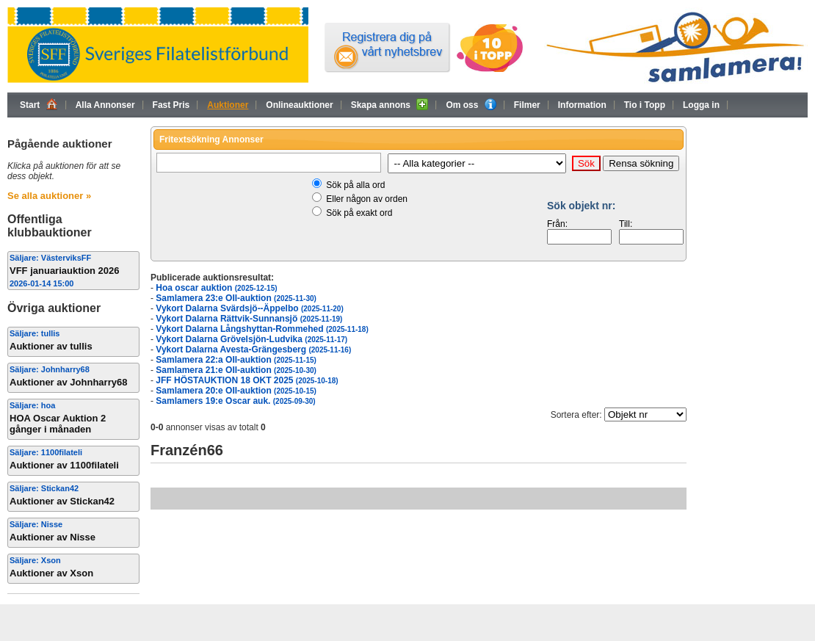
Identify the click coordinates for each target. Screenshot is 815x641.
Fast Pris (171, 105)
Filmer (527, 105)
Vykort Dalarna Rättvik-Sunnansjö (249, 319)
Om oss (471, 104)
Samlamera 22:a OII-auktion (236, 360)
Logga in (701, 105)
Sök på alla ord (355, 185)
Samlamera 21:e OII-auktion (236, 370)
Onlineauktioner (299, 105)
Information (582, 105)
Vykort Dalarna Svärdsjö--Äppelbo (249, 308)
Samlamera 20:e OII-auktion (236, 390)
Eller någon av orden (367, 199)
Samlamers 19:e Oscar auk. (235, 401)
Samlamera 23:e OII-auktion (236, 298)
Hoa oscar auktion (216, 288)
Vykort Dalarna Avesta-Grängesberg (253, 349)
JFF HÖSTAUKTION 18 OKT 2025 (247, 380)
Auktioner (227, 105)
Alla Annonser (105, 105)
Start (39, 104)
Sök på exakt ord (359, 213)
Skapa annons (390, 104)
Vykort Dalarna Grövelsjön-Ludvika (251, 339)
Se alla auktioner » (49, 195)
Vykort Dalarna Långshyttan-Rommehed (262, 329)
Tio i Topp (644, 105)
